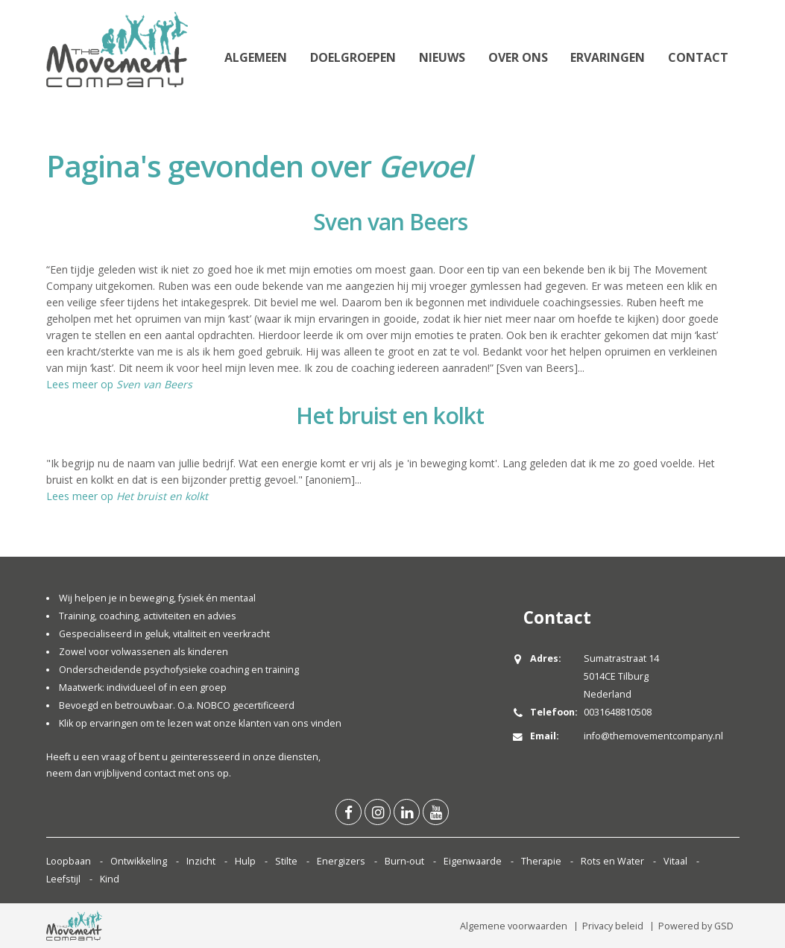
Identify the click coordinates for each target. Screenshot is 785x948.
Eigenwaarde (473, 861)
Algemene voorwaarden (513, 926)
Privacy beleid (612, 926)
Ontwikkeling (138, 861)
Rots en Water (612, 861)
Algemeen (255, 57)
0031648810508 (618, 712)
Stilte (286, 861)
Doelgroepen (353, 57)
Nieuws (442, 57)
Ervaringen (607, 57)
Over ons (518, 57)
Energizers (341, 861)
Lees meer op (119, 384)
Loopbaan (68, 861)
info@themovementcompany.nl (653, 736)
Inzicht (200, 861)
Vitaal (675, 861)
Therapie (541, 861)
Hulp (245, 861)
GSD (724, 926)
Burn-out (404, 861)
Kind (109, 879)
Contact (698, 57)
